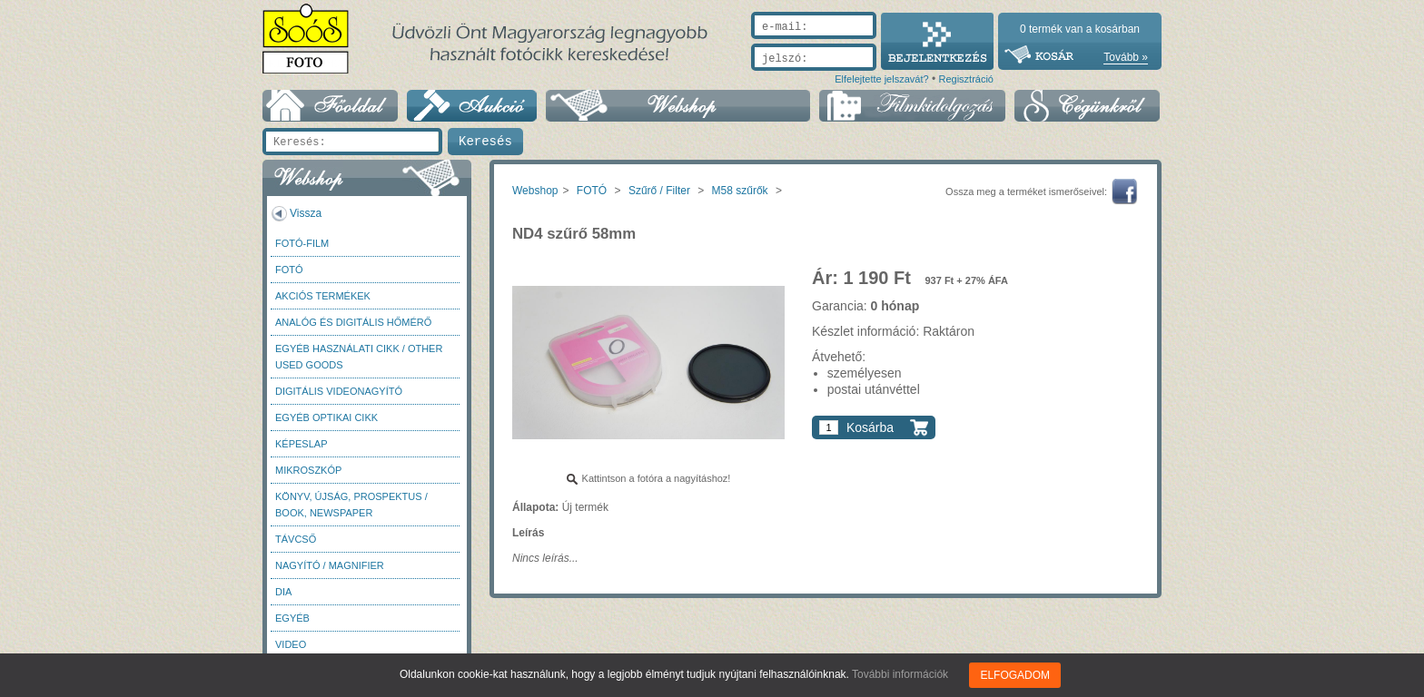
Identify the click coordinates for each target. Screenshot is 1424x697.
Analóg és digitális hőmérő (353, 322)
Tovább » (1125, 57)
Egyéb (292, 618)
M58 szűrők (740, 190)
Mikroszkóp (308, 470)
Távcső (295, 539)
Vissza (305, 213)
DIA (283, 591)
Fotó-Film (302, 243)
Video (290, 644)
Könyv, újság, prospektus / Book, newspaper (351, 504)
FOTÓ (289, 269)
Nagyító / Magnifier (329, 565)
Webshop (535, 190)
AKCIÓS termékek (323, 295)
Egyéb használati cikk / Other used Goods (358, 356)
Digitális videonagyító (338, 391)
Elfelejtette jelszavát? (881, 79)
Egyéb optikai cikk (326, 417)
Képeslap (301, 443)
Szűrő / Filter (659, 190)
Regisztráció (966, 79)
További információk (900, 674)
